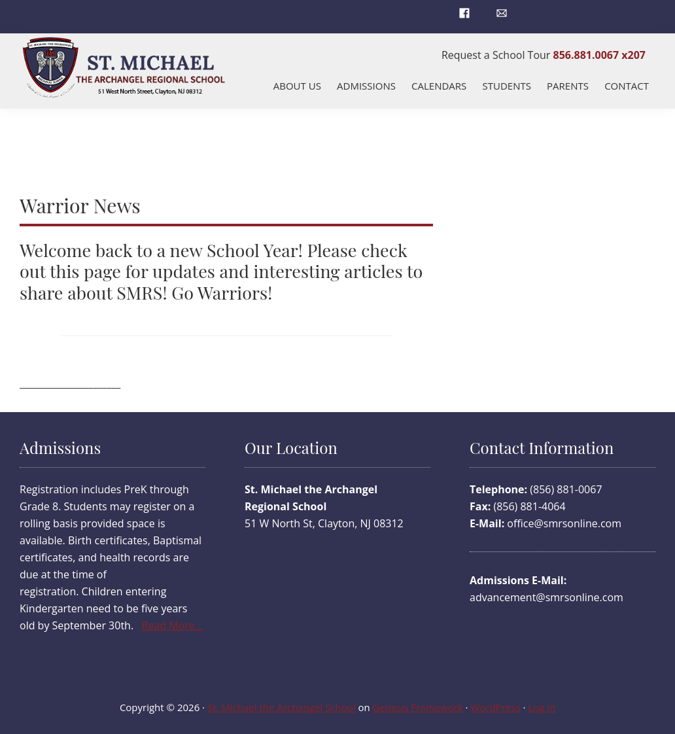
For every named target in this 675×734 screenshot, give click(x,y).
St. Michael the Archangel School (281, 707)
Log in (541, 707)
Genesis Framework (418, 707)
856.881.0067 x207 (599, 55)
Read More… (172, 625)
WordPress (495, 707)
